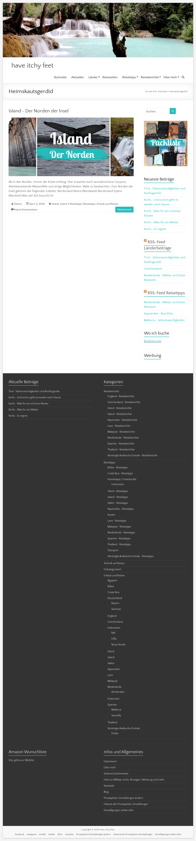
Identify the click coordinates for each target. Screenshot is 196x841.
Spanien (112, 704)
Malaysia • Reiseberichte (121, 432)
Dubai (114, 733)
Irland (111, 651)
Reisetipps (129, 77)
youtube (69, 834)
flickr (60, 834)
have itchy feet (33, 65)
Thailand (112, 722)
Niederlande (114, 687)
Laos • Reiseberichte (119, 426)
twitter (51, 834)
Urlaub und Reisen (107, 204)
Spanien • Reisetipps (119, 538)
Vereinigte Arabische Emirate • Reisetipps (130, 556)
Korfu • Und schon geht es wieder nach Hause (35, 397)
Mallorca (116, 709)
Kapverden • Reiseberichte (122, 420)
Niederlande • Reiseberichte (123, 437)
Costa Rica (113, 592)
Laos (110, 675)
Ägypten (112, 580)
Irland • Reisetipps (118, 491)
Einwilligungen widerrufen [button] (119, 810)
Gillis (113, 638)
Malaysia (112, 681)
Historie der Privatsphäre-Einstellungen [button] (126, 804)
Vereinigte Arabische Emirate (124, 728)
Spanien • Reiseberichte (121, 443)
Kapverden (114, 669)
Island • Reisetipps (71, 204)
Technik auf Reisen (114, 563)
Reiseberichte (150, 77)
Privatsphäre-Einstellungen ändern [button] (123, 798)
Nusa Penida (118, 644)
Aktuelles (77, 77)
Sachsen (116, 609)
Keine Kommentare (25, 209)
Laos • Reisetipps (117, 521)
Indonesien (117, 484)
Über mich (170, 77)
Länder (93, 77)
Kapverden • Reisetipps (120, 509)
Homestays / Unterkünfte (122, 479)
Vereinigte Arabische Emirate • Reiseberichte (132, 455)
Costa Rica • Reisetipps (120, 473)
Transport (113, 550)
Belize (111, 586)
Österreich (114, 699)
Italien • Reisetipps (118, 503)
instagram (32, 834)
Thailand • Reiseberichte (121, 449)
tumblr (42, 834)
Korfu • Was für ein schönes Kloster (28, 403)
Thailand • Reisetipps (119, 544)
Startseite (60, 77)
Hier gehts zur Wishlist (21, 760)
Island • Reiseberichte (120, 414)
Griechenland (153, 269)
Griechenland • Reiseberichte (124, 402)
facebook (19, 834)
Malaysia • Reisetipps (119, 526)
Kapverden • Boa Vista (158, 313)
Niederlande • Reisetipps (121, 532)
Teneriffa (116, 715)
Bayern (115, 603)
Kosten (111, 515)
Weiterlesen (124, 209)
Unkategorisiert (112, 569)
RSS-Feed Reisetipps (166, 293)
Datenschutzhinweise (116, 773)
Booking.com (152, 341)
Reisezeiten (109, 77)
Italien (111, 663)
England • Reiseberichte (121, 396)
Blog (106, 792)
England (112, 616)
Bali (113, 633)
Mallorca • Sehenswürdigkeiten (164, 320)
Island (55, 204)
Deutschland (115, 598)
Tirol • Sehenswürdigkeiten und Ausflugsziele (34, 391)
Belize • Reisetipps (118, 467)
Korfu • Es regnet (155, 229)
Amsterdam (118, 692)
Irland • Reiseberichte (120, 408)
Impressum (110, 761)
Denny (18, 204)
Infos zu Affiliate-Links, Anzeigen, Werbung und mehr (134, 779)
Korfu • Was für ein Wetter (161, 222)
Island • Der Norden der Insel (39, 111)
